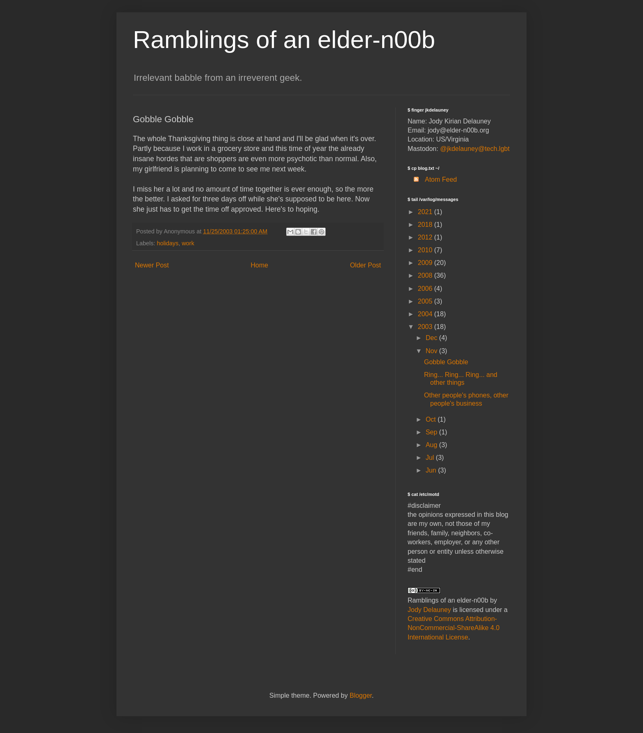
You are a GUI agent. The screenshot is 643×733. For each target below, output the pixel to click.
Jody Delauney (429, 609)
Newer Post (152, 265)
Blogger (360, 695)
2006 (426, 288)
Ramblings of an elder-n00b (284, 39)
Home (259, 265)
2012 (426, 237)
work (188, 243)
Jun (432, 470)
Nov (432, 350)
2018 (426, 224)
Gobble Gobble (446, 362)
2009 (426, 262)
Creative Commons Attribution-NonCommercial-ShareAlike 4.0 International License (453, 628)
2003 (426, 326)
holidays (167, 243)
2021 (426, 211)
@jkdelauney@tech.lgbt (474, 148)
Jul (431, 457)
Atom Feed (432, 179)
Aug (432, 444)
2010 (426, 250)
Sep (432, 432)
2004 (426, 314)
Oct (432, 419)
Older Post (365, 265)
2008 (426, 275)
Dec (432, 337)
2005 (426, 301)
